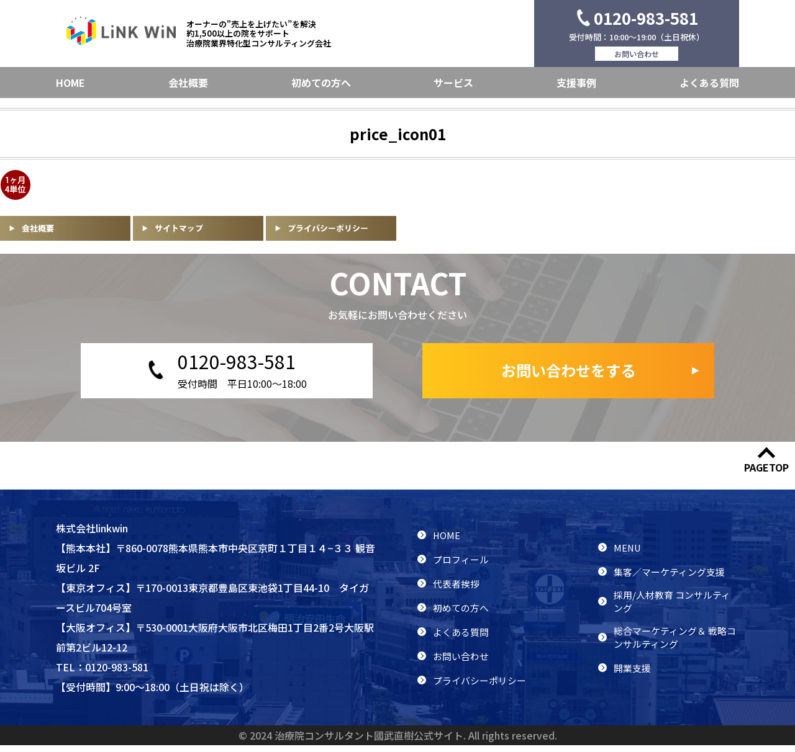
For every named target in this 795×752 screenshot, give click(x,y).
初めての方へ (321, 82)
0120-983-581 (646, 17)
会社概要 (188, 82)
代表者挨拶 (458, 590)
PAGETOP (766, 474)
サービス (453, 82)
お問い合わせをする (568, 374)
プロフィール (463, 565)
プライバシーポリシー (482, 686)
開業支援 (633, 677)
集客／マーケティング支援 (673, 575)
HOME (70, 82)
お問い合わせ (636, 53)
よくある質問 (709, 82)
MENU (628, 551)
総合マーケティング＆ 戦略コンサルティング (674, 646)
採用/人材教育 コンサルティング (676, 607)
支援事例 (576, 82)
